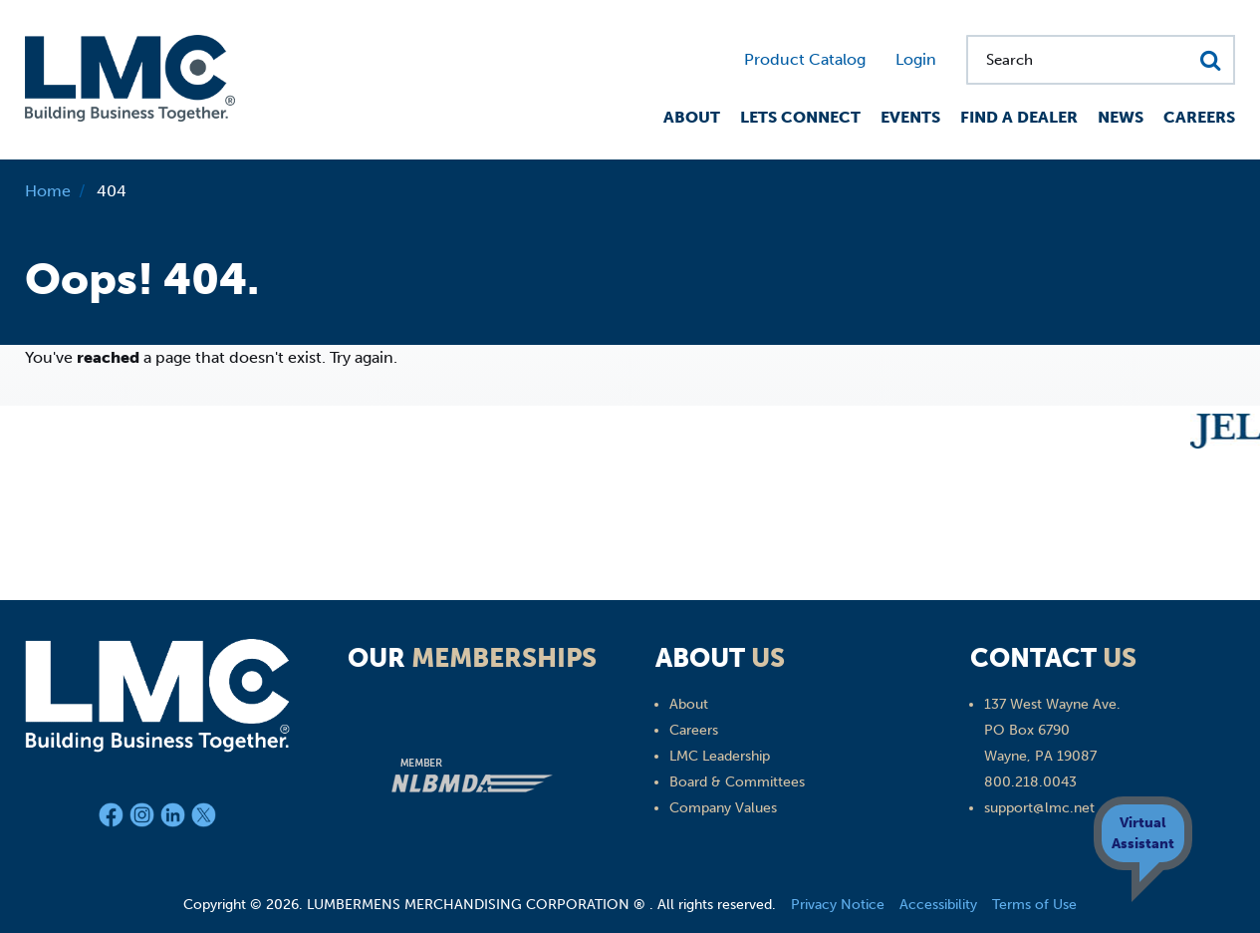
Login (915, 59)
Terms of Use (1034, 904)
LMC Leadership (719, 756)
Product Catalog (805, 59)
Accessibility (938, 904)
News (1120, 117)
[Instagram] (144, 818)
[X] (203, 818)
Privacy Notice (837, 904)
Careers (1199, 117)
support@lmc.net (1039, 807)
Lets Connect (800, 117)
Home (48, 190)
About (691, 117)
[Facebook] (114, 818)
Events (910, 117)
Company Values (723, 807)
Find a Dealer (1019, 117)
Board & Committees (737, 782)
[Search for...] (1100, 60)
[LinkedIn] (175, 818)
